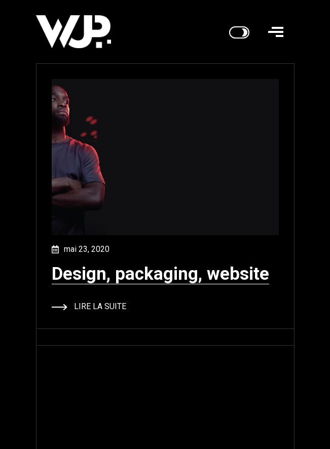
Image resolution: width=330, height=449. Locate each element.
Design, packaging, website (160, 274)
